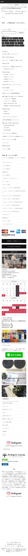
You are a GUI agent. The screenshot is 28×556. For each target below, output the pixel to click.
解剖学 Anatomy (6, 145)
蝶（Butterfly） (7, 130)
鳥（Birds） (7, 127)
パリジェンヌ (5, 40)
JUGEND (17, 45)
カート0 (9, 4)
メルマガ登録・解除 (6, 422)
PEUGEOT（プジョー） (9, 81)
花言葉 (3, 45)
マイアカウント (5, 428)
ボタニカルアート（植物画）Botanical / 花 (12, 66)
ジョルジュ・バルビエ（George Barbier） (11, 187)
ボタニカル (15, 38)
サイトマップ (5, 406)
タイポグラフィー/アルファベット (10, 178)
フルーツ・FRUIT (6, 184)
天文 (18, 40)
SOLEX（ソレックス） (9, 76)
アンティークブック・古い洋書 (9, 139)
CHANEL (22, 40)
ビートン (4, 38)
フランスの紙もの (6, 168)
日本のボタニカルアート (9, 68)
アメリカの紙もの (6, 175)
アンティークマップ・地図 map (9, 133)
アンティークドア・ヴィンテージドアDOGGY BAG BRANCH (10, 402)
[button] (14, 2)
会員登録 (16, 4)
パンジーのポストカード (7, 224)
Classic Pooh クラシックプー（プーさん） (12, 84)
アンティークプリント (7, 162)
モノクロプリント (6, 214)
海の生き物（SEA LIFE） (9, 125)
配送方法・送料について (7, 418)
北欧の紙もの (5, 172)
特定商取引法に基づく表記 (14, 544)
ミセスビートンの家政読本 (10, 98)
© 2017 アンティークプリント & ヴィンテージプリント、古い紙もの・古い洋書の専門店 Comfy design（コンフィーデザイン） (14, 550)
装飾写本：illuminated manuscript (12, 105)
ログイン (23, 4)
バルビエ (7, 43)
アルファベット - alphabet (10, 101)
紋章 (8, 38)
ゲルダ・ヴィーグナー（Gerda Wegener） (12, 195)
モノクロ (22, 45)
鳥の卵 (5, 111)
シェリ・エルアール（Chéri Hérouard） (11, 205)
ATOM (6, 425)
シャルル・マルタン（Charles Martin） (11, 198)
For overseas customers (14, 246)
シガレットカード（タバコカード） (10, 116)
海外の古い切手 (5, 63)
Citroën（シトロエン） (9, 74)
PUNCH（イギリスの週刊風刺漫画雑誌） (11, 93)
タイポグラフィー (10, 45)
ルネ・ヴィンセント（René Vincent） (11, 211)
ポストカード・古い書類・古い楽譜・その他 (12, 60)
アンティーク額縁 (6, 149)
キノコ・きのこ (5, 181)
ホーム (3, 17)
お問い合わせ (20, 546)
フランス (12, 43)
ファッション (5, 142)
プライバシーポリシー (10, 546)
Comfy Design (6, 449)
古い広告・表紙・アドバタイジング (10, 54)
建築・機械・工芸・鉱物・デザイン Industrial (12, 96)
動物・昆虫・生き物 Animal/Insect (10, 123)
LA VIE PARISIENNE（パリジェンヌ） (10, 119)
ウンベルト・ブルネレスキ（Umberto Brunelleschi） (13, 191)
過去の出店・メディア (7, 409)
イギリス (21, 38)
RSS (3, 425)
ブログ (3, 412)
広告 (3, 43)
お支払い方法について (7, 415)
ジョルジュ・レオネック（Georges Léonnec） (13, 202)
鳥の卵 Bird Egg (6, 108)
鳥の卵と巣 (6, 113)
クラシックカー (12, 40)
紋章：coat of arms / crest (10, 103)
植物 (16, 43)
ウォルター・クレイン (9, 90)
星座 (11, 38)
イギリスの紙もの (6, 165)
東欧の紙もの (5, 217)
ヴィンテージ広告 (6, 220)
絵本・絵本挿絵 (5, 87)
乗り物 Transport (6, 72)
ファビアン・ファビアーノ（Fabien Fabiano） (12, 208)
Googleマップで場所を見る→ (8, 277)
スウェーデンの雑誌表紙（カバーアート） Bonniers (13, 158)
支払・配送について (16, 542)
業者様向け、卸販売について (14, 241)
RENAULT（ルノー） (9, 79)
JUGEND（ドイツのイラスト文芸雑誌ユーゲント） (13, 136)
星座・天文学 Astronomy (8, 57)
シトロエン (20, 43)
